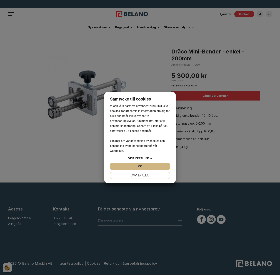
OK (140, 166)
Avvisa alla (140, 175)
